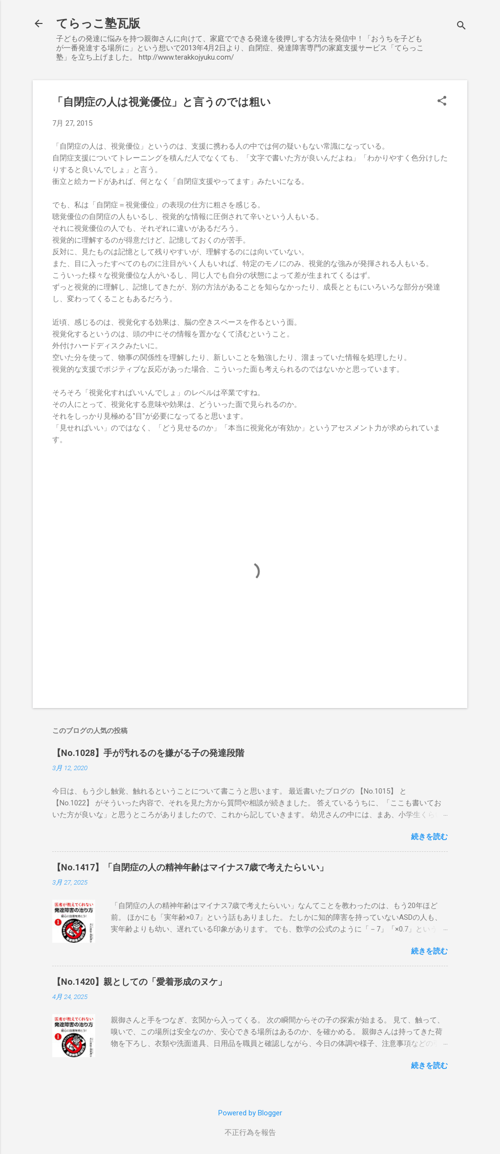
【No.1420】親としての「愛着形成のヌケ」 (139, 981)
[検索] (461, 27)
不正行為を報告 (250, 1132)
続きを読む (429, 836)
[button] (442, 102)
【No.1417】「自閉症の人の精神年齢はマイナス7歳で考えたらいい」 (190, 867)
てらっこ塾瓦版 (98, 23)
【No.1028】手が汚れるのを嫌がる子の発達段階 (148, 753)
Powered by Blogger (250, 1113)
